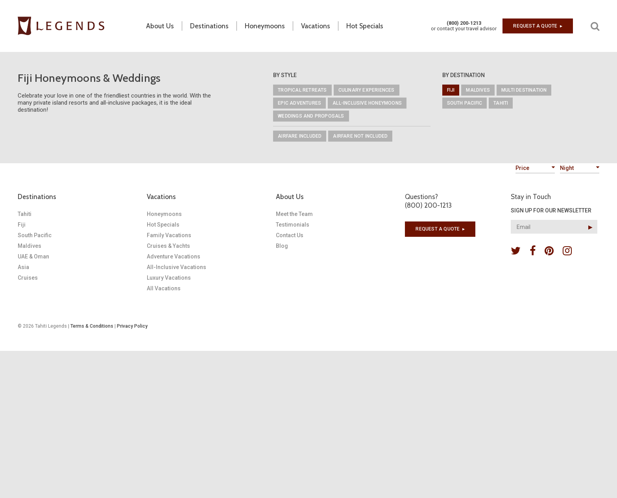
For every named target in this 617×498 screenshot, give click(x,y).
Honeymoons (164, 214)
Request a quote (537, 26)
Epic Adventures (299, 103)
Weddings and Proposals (311, 116)
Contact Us (289, 235)
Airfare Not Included (360, 136)
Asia (23, 267)
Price (535, 167)
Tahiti (500, 103)
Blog (282, 246)
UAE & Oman (33, 256)
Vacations (161, 197)
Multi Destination (524, 90)
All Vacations (164, 288)
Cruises (28, 278)
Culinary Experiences (366, 90)
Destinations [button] (209, 26)
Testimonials (292, 224)
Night (579, 167)
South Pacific (464, 103)
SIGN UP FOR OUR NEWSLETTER (551, 210)
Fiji (451, 90)
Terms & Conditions (91, 326)
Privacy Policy (132, 326)
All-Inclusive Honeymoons (367, 103)
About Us (290, 197)
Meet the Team (294, 214)
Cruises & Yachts (168, 246)
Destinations (37, 197)
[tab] (82, 196)
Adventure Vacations (173, 256)
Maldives (478, 90)
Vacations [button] (315, 26)
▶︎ (590, 227)
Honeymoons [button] (265, 26)
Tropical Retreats (302, 90)
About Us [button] (160, 26)
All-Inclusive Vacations (176, 267)
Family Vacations (169, 235)
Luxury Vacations (169, 278)
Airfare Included (299, 136)
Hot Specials (364, 26)
